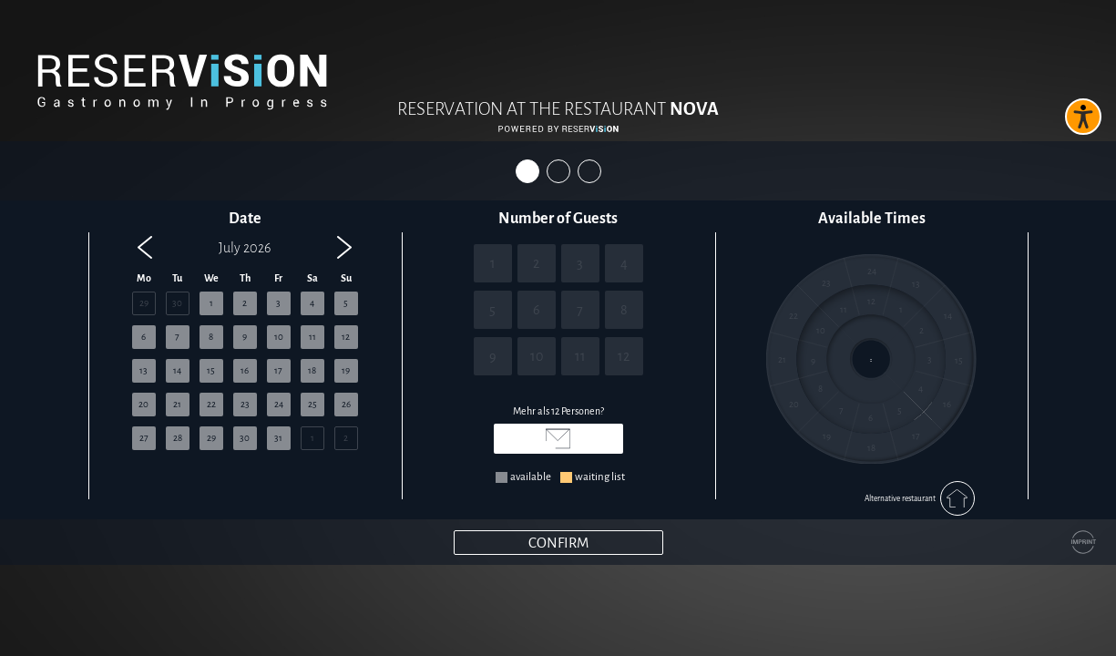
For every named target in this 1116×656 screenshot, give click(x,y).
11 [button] (312, 337)
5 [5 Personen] (492, 309)
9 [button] (244, 337)
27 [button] (143, 438)
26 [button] (346, 404)
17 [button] (278, 370)
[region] (245, 359)
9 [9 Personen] (493, 356)
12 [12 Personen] (624, 356)
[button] (145, 248)
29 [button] (143, 303)
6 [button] (143, 337)
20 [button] (143, 404)
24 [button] (278, 404)
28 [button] (177, 438)
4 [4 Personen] (624, 263)
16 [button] (245, 370)
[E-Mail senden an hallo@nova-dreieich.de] (558, 439)
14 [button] (177, 370)
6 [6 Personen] (536, 309)
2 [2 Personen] (536, 263)
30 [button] (177, 303)
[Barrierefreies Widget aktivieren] (1083, 116)
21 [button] (177, 404)
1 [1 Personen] (493, 263)
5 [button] (345, 303)
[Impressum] (1084, 542)
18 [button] (312, 370)
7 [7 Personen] (580, 309)
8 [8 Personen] (624, 309)
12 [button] (346, 337)
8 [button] (211, 337)
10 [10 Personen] (536, 356)
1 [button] (211, 303)
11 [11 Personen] (580, 356)
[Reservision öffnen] (558, 129)
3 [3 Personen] (580, 263)
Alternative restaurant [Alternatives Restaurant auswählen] (920, 498)
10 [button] (278, 337)
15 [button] (211, 370)
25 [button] (312, 404)
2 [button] (244, 303)
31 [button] (278, 438)
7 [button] (177, 337)
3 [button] (278, 303)
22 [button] (211, 404)
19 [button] (346, 370)
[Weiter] (558, 542)
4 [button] (312, 303)
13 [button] (143, 370)
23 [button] (245, 404)
